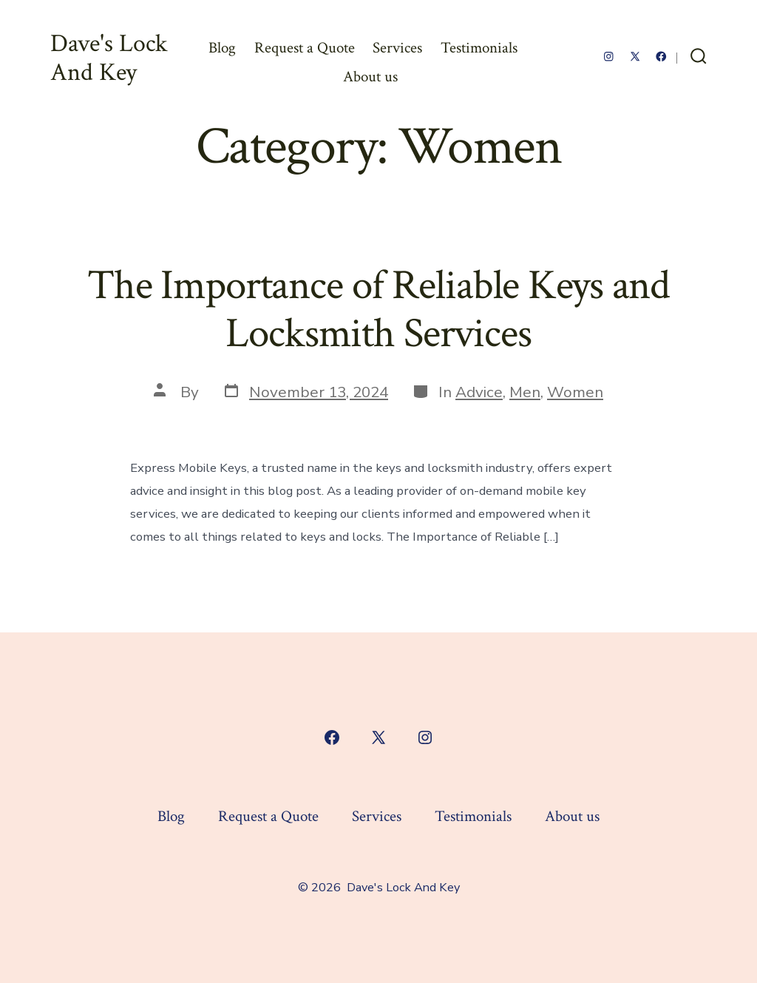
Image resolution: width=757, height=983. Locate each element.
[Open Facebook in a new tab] (661, 56)
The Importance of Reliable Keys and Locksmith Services (378, 309)
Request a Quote (304, 48)
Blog (222, 48)
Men (524, 392)
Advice (479, 392)
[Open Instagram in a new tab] (609, 56)
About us (370, 77)
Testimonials (479, 48)
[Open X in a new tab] (635, 56)
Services (397, 48)
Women (575, 392)
